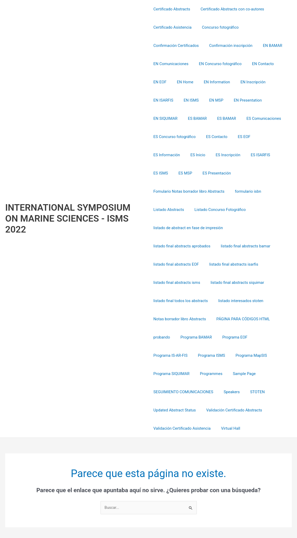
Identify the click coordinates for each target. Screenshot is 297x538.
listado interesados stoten (175, 282)
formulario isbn (245, 173)
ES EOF (188, 136)
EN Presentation (212, 100)
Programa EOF (166, 319)
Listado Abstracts (168, 191)
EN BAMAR (267, 45)
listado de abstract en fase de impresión (188, 209)
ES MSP (210, 155)
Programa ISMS (241, 319)
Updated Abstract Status (197, 373)
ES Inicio (244, 136)
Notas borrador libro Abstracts (232, 282)
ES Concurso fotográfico (244, 118)
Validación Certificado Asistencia (182, 392)
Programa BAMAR (255, 300)
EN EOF (159, 82)
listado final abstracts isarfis (177, 246)
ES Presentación (239, 155)
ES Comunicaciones (197, 118)
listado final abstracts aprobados (259, 209)
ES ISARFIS (163, 155)
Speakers (260, 355)
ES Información (216, 136)
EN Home (182, 82)
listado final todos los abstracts (242, 264)
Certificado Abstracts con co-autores (229, 9)
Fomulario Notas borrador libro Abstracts (188, 173)
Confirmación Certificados (176, 45)
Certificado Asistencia (172, 27)
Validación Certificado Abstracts (254, 373)
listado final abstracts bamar (178, 228)
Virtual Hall (228, 392)
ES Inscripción (272, 136)
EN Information (212, 82)
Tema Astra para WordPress (249, 515)
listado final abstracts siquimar (180, 264)
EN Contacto (258, 63)
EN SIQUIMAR (246, 100)
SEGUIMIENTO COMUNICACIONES (214, 355)
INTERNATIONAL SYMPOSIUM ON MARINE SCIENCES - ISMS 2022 (67, 200)
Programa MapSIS (169, 337)
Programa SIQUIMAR (211, 337)
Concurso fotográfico (217, 27)
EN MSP (183, 100)
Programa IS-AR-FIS (203, 319)
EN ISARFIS (275, 82)
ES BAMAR (275, 100)
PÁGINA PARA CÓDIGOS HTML (180, 300)
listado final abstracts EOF (233, 228)
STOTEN (160, 373)
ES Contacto (164, 136)
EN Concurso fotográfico (217, 63)
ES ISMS (188, 155)
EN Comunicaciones (170, 63)
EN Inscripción (245, 82)
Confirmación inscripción (228, 45)
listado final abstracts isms (233, 246)
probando (223, 300)
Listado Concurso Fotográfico (217, 191)
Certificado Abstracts (171, 9)
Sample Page (164, 355)
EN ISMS (160, 100)
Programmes (248, 337)
